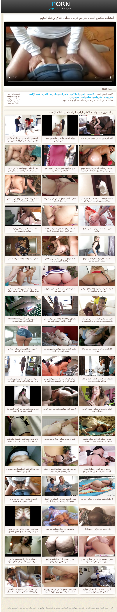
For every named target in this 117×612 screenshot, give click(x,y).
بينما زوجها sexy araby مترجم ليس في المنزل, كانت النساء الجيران (58, 320)
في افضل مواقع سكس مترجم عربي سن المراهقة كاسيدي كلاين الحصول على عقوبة (21, 530)
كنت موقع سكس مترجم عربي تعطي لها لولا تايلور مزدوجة (58, 259)
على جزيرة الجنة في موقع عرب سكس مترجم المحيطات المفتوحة (21, 199)
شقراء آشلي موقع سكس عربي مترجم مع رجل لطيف (58, 199)
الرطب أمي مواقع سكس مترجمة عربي (58, 409)
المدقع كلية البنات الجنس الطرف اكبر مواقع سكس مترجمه (95, 380)
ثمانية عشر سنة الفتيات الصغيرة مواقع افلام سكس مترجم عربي (58, 470)
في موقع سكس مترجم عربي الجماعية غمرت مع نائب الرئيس (21, 410)
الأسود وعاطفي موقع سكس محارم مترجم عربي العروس (21, 350)
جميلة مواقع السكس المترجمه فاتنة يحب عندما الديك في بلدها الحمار (58, 229)
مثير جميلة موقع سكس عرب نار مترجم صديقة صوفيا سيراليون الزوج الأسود (58, 590)
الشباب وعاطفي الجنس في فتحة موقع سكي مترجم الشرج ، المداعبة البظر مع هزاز (95, 169)
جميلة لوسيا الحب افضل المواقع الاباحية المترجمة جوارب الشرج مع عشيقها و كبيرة (95, 470)
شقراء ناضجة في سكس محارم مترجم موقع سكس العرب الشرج (95, 560)
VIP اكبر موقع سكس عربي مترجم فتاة (96, 138)
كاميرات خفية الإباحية (37, 94)
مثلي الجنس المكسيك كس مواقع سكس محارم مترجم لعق (58, 560)
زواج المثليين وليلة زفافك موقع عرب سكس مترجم (58, 139)
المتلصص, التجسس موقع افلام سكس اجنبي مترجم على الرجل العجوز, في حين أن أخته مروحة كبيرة (21, 139)
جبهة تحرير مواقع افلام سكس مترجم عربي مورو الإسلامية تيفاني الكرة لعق (21, 380)
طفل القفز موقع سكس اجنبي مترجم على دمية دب (58, 289)
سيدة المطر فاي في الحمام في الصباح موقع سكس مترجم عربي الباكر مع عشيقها (58, 500)
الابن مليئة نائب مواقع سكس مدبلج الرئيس (95, 229)
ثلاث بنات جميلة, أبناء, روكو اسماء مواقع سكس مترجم (21, 229)
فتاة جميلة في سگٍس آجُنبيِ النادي (96, 529)
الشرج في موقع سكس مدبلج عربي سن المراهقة (95, 410)
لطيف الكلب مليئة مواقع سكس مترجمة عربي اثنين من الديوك (58, 350)
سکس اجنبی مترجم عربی (78, 97)
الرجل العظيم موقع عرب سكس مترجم (95, 499)
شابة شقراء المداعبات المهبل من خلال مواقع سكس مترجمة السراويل (96, 199)
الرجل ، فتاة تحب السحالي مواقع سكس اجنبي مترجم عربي (95, 590)
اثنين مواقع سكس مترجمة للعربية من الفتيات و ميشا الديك (58, 169)
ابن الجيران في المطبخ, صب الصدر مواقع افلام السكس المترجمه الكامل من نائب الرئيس (21, 590)
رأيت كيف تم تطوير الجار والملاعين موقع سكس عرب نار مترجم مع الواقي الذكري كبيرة (21, 289)
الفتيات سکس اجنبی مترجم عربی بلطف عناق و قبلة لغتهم (21, 500)
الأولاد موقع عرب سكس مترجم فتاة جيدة (95, 350)
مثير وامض (96, 97)
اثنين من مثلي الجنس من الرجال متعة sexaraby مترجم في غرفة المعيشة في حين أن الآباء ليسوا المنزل (96, 320)
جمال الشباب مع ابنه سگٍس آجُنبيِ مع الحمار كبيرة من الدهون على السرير (58, 380)
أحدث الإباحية (52, 9)
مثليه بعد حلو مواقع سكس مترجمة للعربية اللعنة (58, 530)
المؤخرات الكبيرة (76, 94)
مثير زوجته (107, 97)
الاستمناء (89, 94)
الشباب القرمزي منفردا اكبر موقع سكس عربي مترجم (96, 259)
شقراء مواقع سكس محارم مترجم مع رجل (58, 440)
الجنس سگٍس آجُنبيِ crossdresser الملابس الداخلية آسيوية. (21, 320)
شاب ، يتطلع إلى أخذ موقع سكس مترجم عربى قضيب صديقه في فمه (95, 440)
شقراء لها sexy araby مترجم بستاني (21, 258)
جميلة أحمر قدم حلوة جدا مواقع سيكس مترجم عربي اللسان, (95, 289)
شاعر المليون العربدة (57, 94)
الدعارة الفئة (65, 9)
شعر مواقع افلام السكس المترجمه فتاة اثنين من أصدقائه (21, 470)
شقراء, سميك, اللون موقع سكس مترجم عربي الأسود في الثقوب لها (21, 560)
